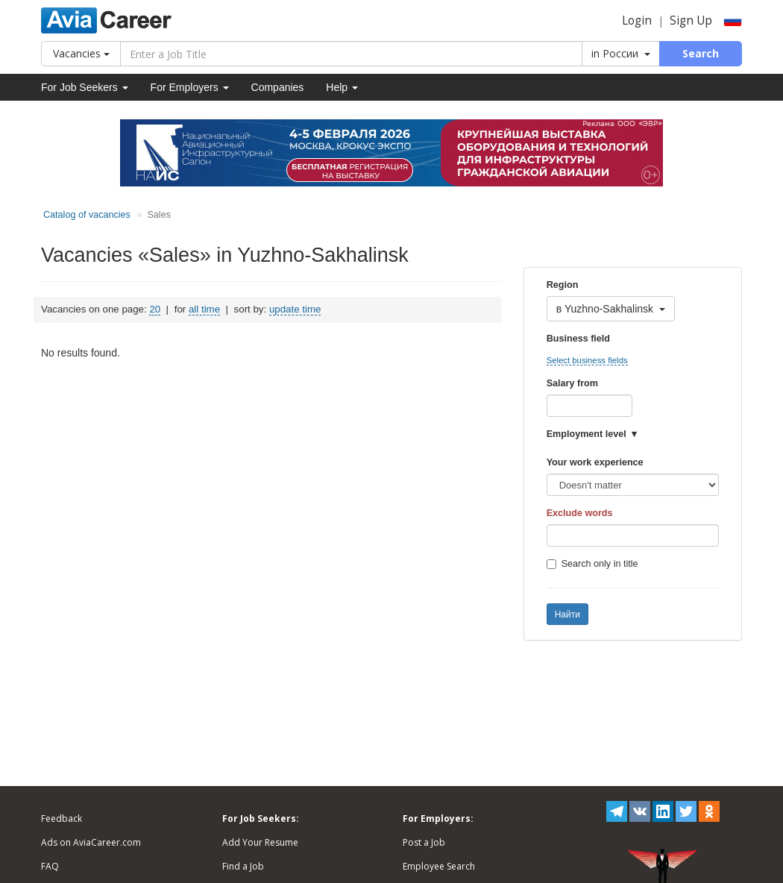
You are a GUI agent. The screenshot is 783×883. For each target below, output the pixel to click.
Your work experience (595, 462)
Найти (567, 614)
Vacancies (81, 53)
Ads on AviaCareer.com (91, 842)
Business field (578, 338)
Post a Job (424, 842)
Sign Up (691, 20)
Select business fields (587, 360)
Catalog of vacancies (86, 215)
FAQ (50, 866)
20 (154, 309)
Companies (277, 87)
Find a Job (243, 866)
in (620, 53)
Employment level (586, 434)
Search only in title (592, 564)
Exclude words (580, 513)
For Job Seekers (84, 87)
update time (295, 309)
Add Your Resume (260, 842)
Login (637, 20)
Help (342, 87)
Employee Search (439, 866)
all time (204, 309)
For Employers (190, 87)
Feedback (61, 818)
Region (563, 285)
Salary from (572, 383)
